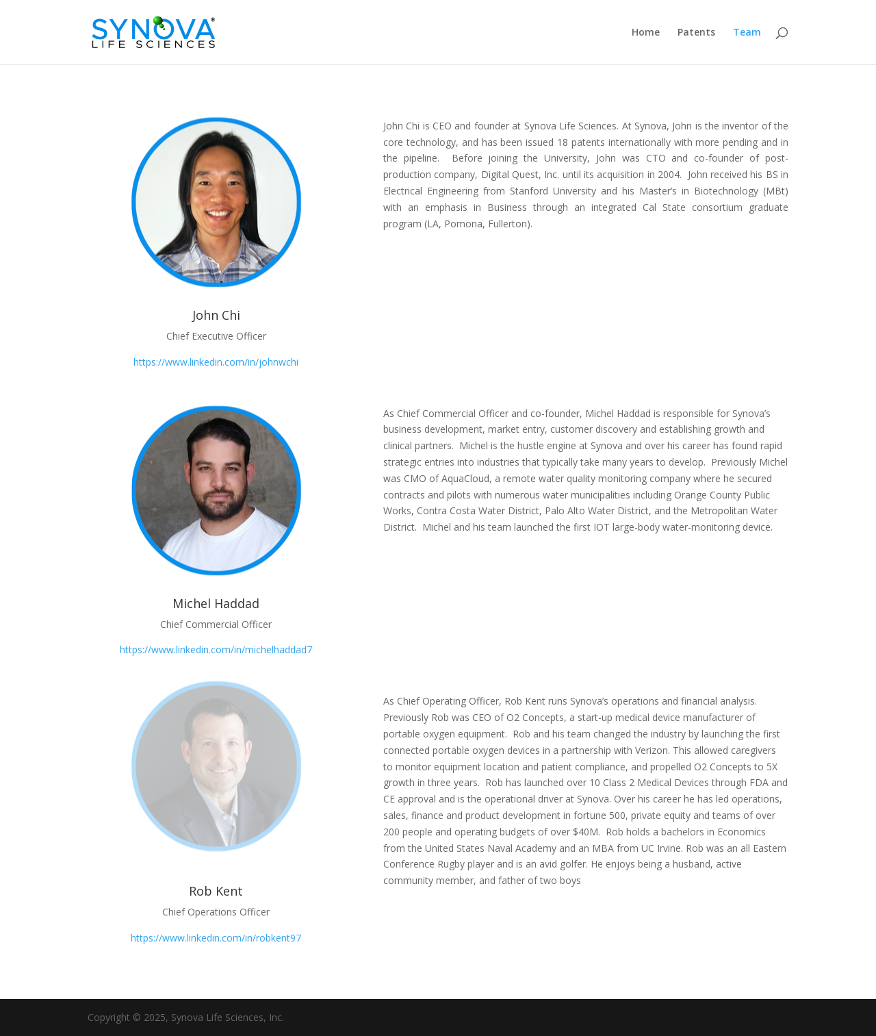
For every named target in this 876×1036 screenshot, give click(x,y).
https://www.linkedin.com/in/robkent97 (216, 937)
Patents (696, 32)
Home (646, 32)
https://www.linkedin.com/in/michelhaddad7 (216, 649)
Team (747, 32)
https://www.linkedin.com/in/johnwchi (215, 361)
